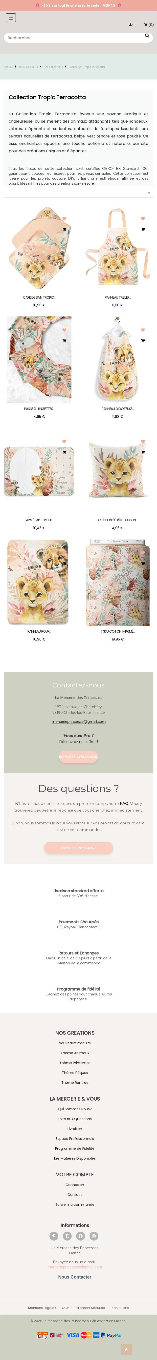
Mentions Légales (42, 1307)
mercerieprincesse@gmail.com (79, 721)
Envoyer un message (78, 848)
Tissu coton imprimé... (118, 631)
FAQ (124, 803)
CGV (65, 1307)
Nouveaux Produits (75, 1043)
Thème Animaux (75, 1052)
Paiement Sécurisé (90, 1307)
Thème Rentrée (75, 1082)
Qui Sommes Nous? (75, 1109)
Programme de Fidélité (74, 1148)
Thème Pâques (75, 1072)
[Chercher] (78, 38)
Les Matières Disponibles (75, 1158)
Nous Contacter (74, 1277)
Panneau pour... (39, 631)
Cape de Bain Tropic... (39, 297)
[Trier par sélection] (78, 193)
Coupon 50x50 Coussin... (117, 520)
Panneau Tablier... (118, 297)
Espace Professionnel (78, 756)
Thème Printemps (74, 1062)
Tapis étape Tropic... (39, 520)
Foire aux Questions (75, 1118)
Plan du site (120, 1307)
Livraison (74, 1128)
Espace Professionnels (75, 1138)
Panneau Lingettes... (39, 408)
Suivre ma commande (74, 1204)
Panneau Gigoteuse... (118, 408)
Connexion (75, 1184)
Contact (74, 1194)
